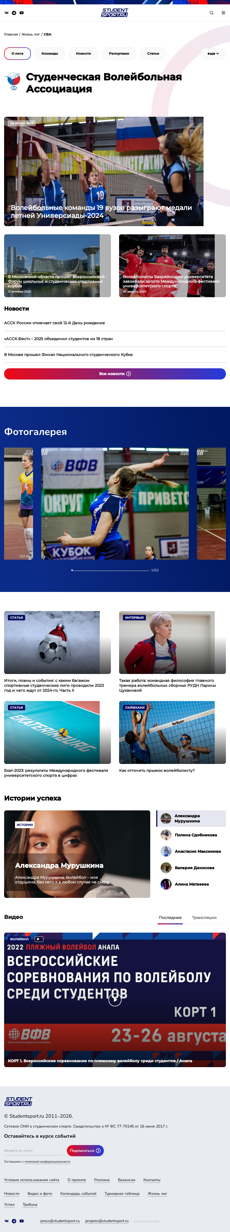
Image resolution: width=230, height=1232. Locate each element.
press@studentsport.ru (60, 1221)
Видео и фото (40, 1193)
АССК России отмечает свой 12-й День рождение (54, 322)
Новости (11, 1193)
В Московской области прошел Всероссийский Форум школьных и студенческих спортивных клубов (56, 281)
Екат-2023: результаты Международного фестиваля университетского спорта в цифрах (56, 773)
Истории (25, 825)
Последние (170, 917)
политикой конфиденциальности (47, 1162)
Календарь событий (78, 1193)
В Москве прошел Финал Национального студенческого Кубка (68, 354)
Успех (9, 1204)
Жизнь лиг (31, 34)
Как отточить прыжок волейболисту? (157, 770)
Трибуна (30, 1204)
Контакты (151, 1180)
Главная (11, 34)
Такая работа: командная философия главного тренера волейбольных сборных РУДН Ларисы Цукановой (167, 685)
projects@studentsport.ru (107, 1221)
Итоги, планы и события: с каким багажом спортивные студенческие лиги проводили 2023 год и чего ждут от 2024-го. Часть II (54, 685)
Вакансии (126, 1180)
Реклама (102, 1180)
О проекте (76, 1180)
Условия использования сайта (31, 1180)
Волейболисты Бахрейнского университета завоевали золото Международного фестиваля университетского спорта (171, 281)
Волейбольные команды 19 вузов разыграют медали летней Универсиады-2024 (101, 212)
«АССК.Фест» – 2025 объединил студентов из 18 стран (58, 338)
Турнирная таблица (122, 1193)
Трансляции (204, 917)
